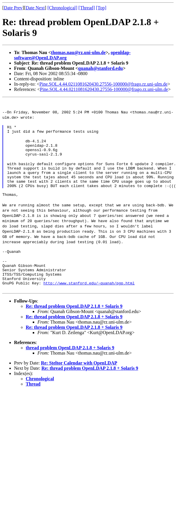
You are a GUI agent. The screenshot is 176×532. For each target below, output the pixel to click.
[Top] (101, 7)
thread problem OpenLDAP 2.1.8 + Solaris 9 (70, 367)
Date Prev (13, 7)
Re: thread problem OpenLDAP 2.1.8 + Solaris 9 (74, 325)
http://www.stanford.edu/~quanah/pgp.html (88, 302)
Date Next (35, 7)
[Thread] (86, 7)
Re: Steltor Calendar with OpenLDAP (79, 382)
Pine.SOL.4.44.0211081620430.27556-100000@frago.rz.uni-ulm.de (103, 84)
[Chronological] (62, 7)
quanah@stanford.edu (100, 68)
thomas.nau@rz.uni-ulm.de (78, 52)
